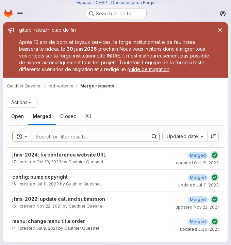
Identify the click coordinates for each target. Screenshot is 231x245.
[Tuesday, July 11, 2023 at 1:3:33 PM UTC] (198, 177)
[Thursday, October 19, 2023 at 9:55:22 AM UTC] (198, 155)
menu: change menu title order (48, 221)
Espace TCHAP (92, 2)
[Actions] (22, 102)
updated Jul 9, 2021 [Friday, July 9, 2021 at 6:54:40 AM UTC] (199, 229)
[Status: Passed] (215, 155)
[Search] (87, 136)
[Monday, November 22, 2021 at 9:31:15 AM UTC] (198, 199)
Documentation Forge (133, 2)
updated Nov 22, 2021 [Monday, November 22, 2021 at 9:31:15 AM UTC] (197, 207)
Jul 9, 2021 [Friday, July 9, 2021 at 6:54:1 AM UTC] (46, 228)
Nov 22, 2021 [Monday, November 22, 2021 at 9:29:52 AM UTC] (49, 206)
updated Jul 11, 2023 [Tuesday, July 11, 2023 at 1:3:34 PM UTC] (198, 184)
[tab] (17, 116)
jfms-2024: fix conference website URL (59, 155)
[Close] (220, 30)
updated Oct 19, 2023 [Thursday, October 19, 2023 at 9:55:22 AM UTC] (197, 162)
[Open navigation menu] (20, 13)
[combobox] (185, 136)
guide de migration (148, 69)
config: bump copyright (40, 177)
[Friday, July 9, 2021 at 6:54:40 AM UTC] (198, 221)
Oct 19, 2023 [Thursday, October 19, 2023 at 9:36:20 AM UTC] (48, 161)
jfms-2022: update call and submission (58, 199)
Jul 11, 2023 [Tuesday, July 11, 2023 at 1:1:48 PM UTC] (47, 183)
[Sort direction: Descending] (213, 136)
